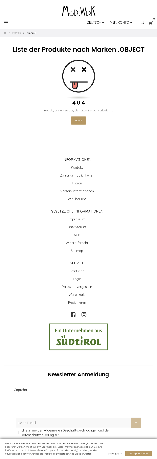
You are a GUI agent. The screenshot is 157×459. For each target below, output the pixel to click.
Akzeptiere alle (138, 453)
